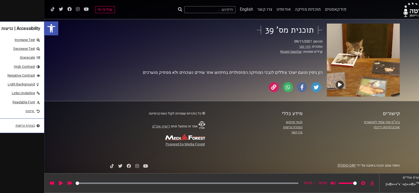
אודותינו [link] (239, 9)
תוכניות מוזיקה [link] (263, 9)
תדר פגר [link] (260, 46)
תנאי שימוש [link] (250, 122)
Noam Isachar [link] (246, 51)
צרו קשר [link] (220, 9)
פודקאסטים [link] (291, 9)
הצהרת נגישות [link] (248, 127)
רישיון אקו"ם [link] (117, 126)
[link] (7, 28)
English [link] (202, 9)
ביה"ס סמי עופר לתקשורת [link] (337, 122)
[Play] (16, 183)
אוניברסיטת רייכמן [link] (342, 127)
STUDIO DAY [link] (302, 165)
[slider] (142, 183)
